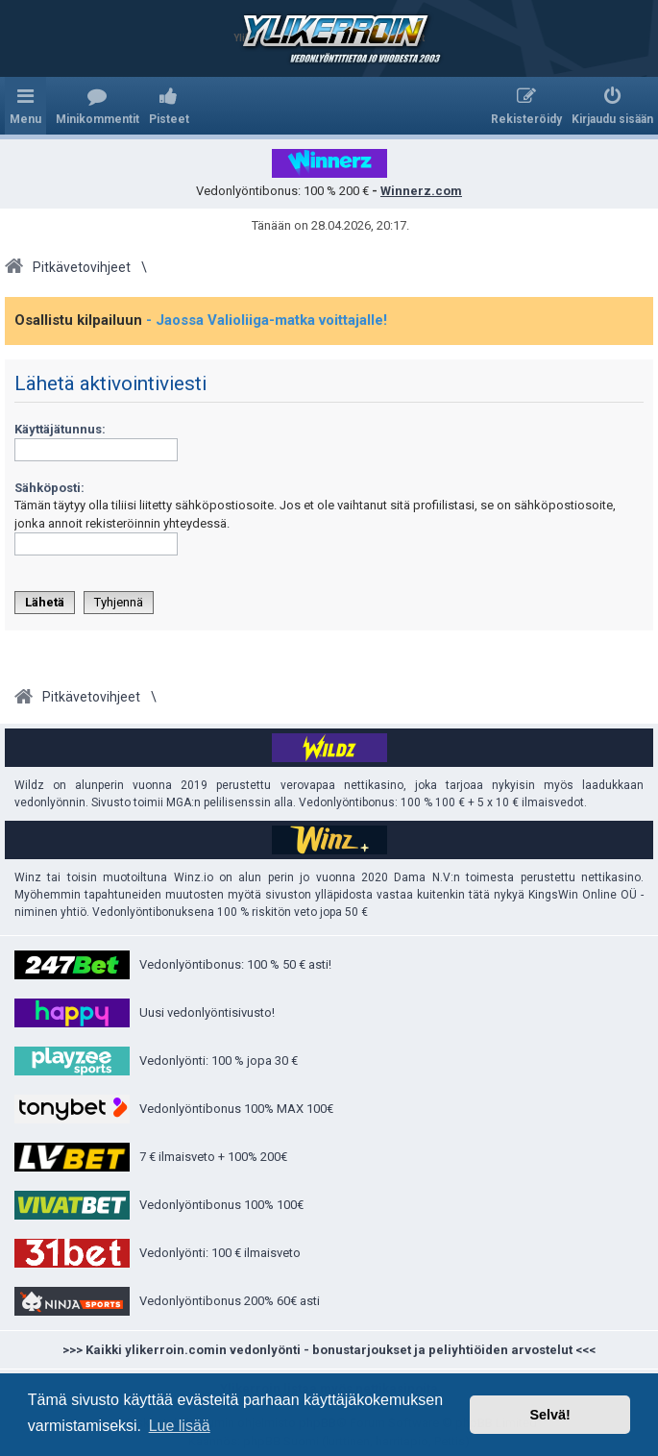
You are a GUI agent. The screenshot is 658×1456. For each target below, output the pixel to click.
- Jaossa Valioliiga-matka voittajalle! (266, 320)
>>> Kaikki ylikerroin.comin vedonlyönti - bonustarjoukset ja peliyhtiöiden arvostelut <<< (329, 1350)
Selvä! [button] (549, 1414)
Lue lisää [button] (179, 1426)
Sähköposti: (49, 488)
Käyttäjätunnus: (60, 429)
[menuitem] (97, 106)
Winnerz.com (421, 191)
